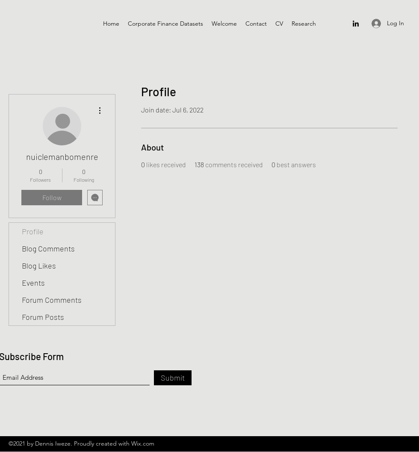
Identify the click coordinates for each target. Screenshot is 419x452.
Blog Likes (39, 265)
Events (33, 282)
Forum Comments (52, 299)
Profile (33, 231)
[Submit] (173, 377)
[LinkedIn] (355, 23)
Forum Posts (43, 317)
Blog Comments (48, 248)
